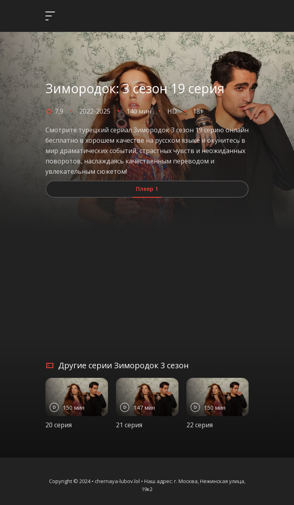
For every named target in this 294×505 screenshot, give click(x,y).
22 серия (199, 425)
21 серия (129, 425)
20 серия (58, 425)
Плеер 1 (147, 189)
